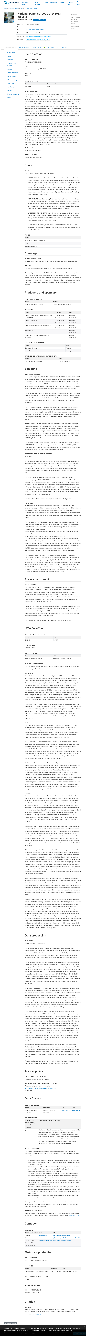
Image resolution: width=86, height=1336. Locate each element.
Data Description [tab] (24, 47)
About (46, 2)
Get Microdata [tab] (49, 47)
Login (78, 3)
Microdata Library (24, 3)
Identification (11, 52)
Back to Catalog (10, 1323)
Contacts (9, 90)
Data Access (11, 87)
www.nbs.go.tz (66, 1110)
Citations (62, 2)
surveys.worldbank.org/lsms (62, 1240)
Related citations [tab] (62, 47)
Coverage (10, 60)
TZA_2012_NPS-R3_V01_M (30, 8)
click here (69, 1331)
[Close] (84, 1327)
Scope (9, 56)
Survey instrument (12, 72)
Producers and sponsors (11, 64)
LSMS (21, 8)
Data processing (12, 80)
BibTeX (37, 1315)
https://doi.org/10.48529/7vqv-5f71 (35, 29)
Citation (9, 98)
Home (5, 8)
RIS (33, 1315)
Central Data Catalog (13, 8)
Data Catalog (37, 3)
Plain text (42, 1315)
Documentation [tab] (36, 47)
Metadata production (13, 94)
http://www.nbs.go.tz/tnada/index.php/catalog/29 (40, 1088)
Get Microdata (39, 19)
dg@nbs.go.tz (76, 1110)
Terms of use (70, 3)
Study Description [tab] (11, 48)
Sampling (9, 69)
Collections (53, 2)
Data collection (11, 76)
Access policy (11, 83)
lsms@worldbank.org (45, 1240)
